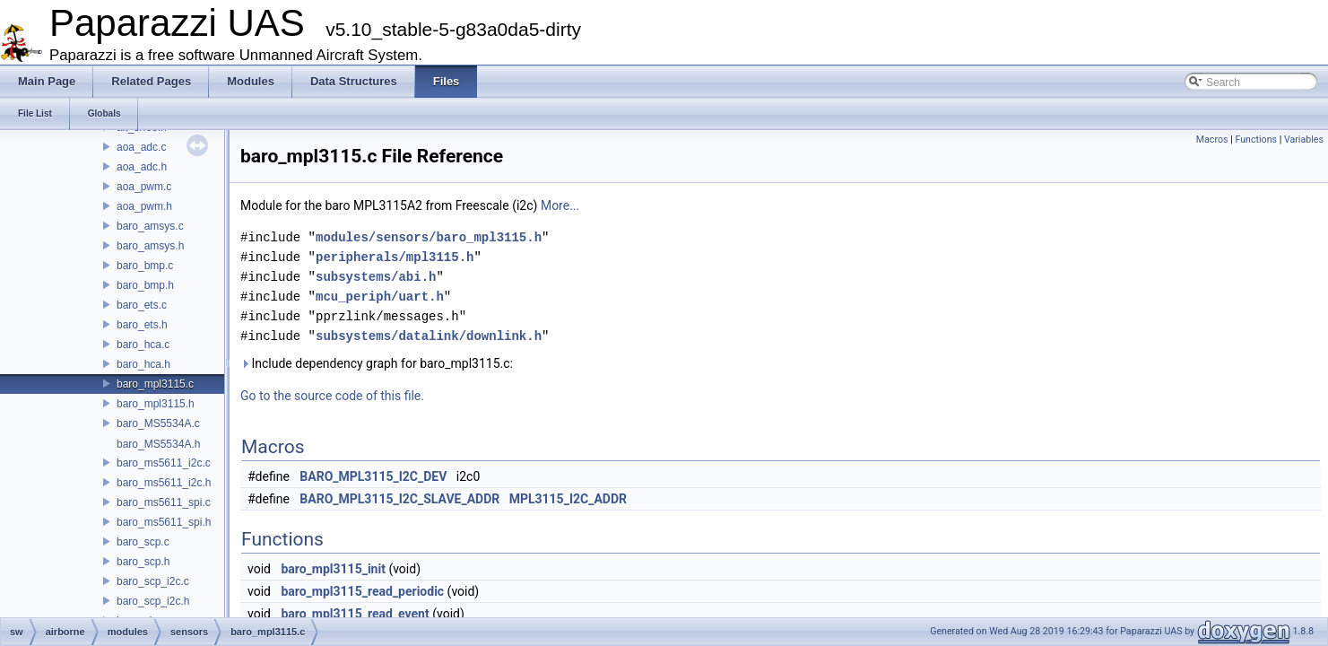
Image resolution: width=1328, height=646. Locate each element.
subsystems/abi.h (376, 276)
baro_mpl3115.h (156, 403)
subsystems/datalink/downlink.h (429, 336)
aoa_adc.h (142, 167)
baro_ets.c (142, 305)
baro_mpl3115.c (155, 384)
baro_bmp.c (145, 265)
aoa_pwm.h (144, 206)
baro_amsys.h (150, 246)
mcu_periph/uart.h (380, 296)
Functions (1256, 139)
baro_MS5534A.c (158, 423)
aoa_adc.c (141, 147)
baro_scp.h (143, 561)
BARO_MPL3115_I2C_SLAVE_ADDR (399, 499)
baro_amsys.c (150, 226)
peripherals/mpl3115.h (394, 257)
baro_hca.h (143, 364)
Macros (1212, 139)
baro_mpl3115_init (333, 569)
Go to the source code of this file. (332, 395)
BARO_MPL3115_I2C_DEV (373, 476)
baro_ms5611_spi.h (164, 522)
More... (560, 205)
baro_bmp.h (145, 285)
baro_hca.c (143, 344)
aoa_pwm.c (144, 186)
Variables (1304, 139)
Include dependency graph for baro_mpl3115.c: (376, 363)
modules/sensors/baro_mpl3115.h (429, 237)
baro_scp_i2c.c (153, 581)
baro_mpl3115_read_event (355, 614)
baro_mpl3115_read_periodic (362, 591)
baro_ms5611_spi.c (164, 502)
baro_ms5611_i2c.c (164, 463)
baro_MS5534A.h (158, 444)
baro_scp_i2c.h (153, 601)
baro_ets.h (142, 325)
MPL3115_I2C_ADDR (568, 499)
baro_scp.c (143, 542)
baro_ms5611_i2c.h (164, 482)
